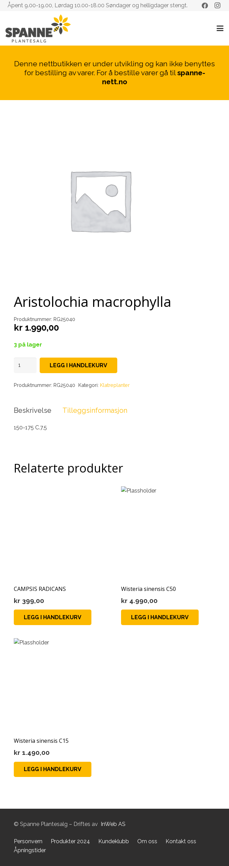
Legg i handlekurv (78, 365)
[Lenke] (38, 28)
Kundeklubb (113, 841)
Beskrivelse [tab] (32, 410)
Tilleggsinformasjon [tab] (94, 410)
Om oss (147, 841)
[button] (220, 28)
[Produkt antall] (25, 365)
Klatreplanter (115, 385)
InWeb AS (113, 824)
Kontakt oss (181, 841)
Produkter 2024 (70, 841)
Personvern (28, 841)
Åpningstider (30, 850)
